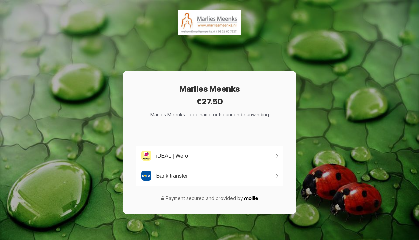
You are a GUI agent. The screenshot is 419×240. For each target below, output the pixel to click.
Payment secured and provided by (204, 198)
